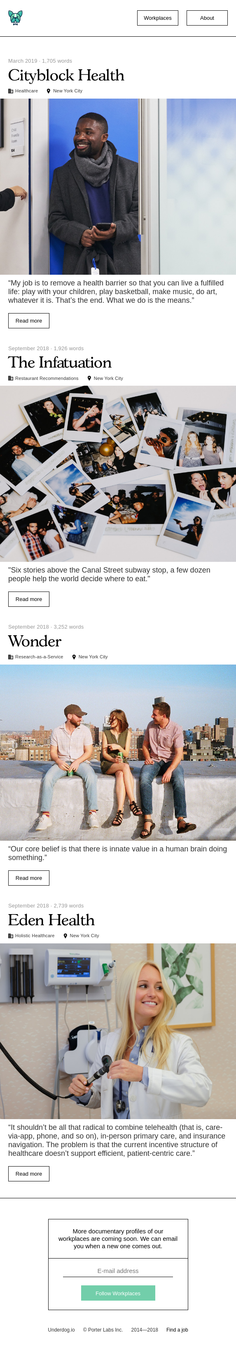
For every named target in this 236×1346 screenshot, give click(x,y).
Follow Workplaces (118, 1293)
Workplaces (158, 18)
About (207, 18)
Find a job (177, 1330)
